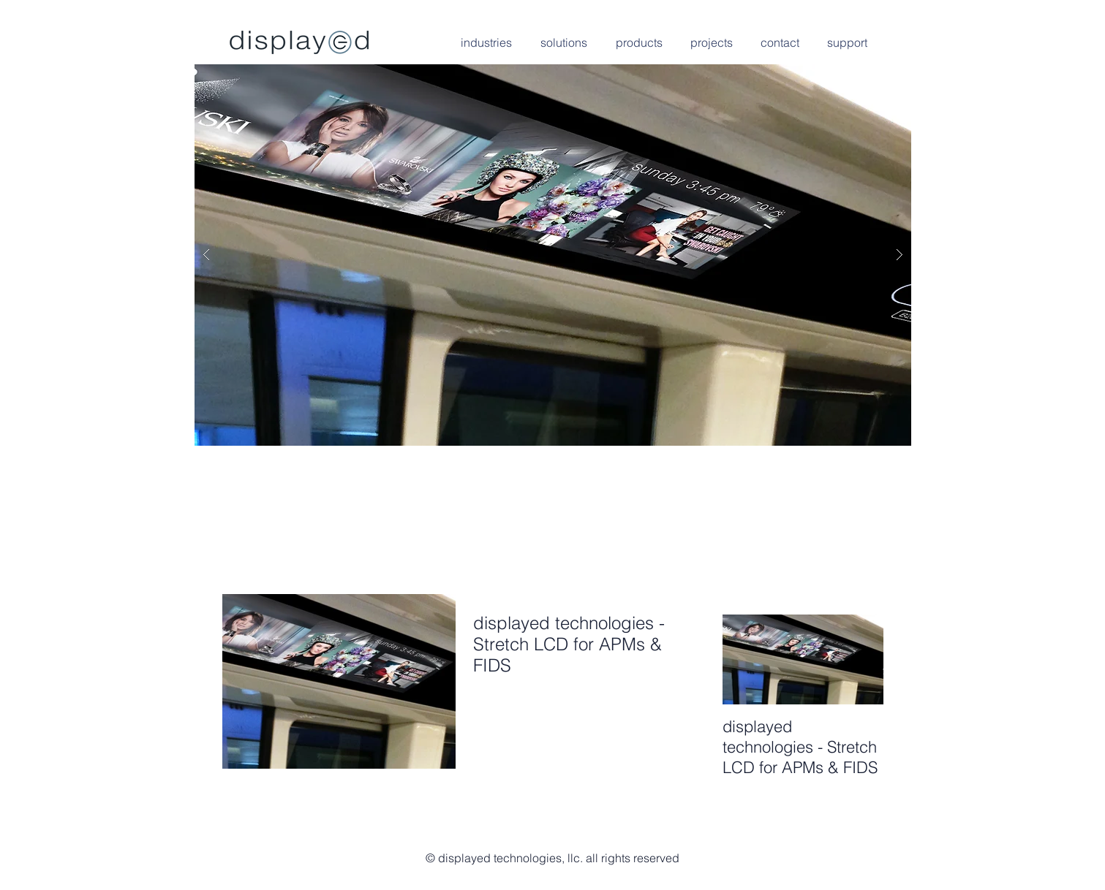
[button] (553, 255)
